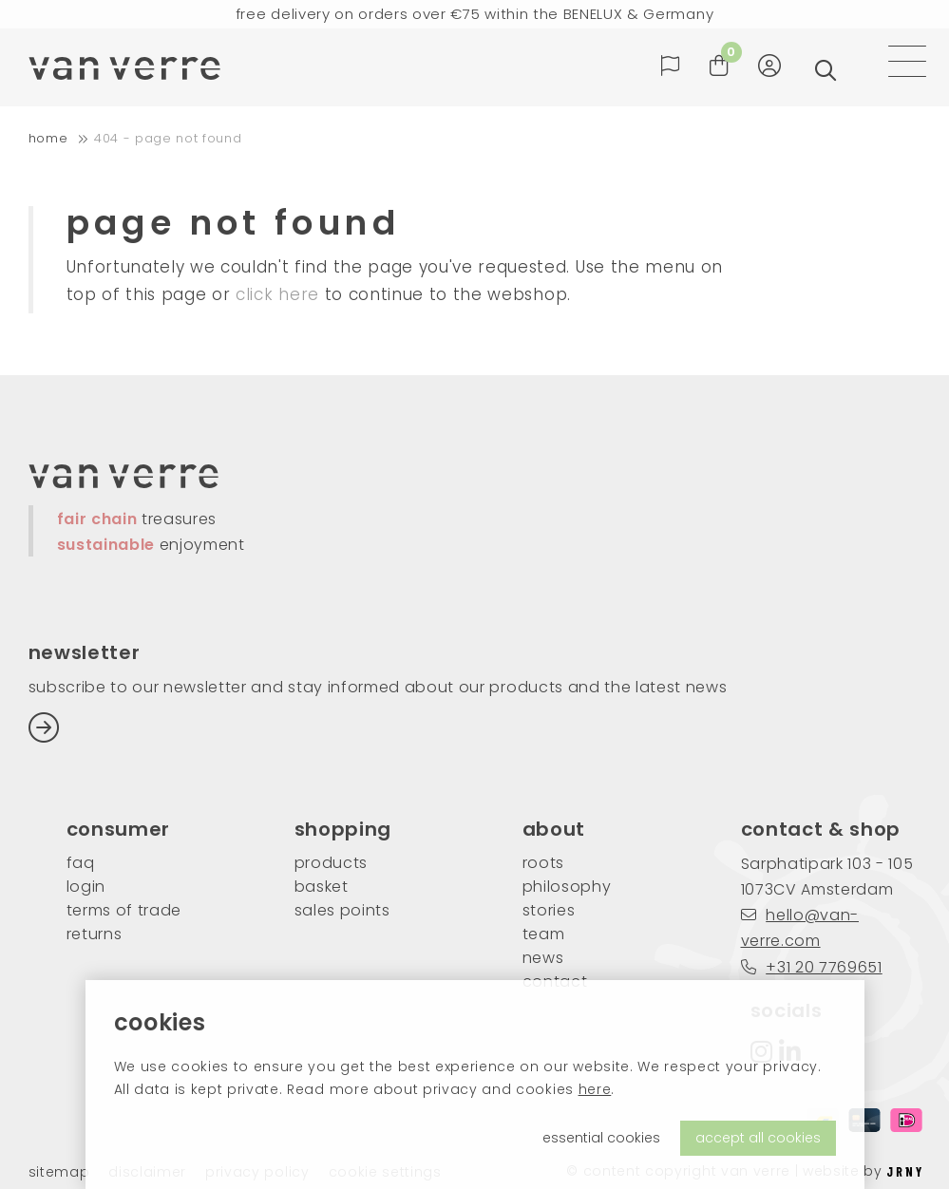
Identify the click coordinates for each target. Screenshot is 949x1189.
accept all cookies (758, 1137)
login (85, 886)
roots (543, 863)
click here (277, 294)
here (595, 1089)
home (48, 138)
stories (549, 910)
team (543, 934)
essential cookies (601, 1137)
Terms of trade (124, 910)
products (331, 863)
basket (321, 886)
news (543, 958)
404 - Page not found (168, 138)
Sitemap (59, 1172)
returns (94, 934)
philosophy (567, 886)
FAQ (80, 863)
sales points (342, 910)
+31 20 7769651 (812, 967)
